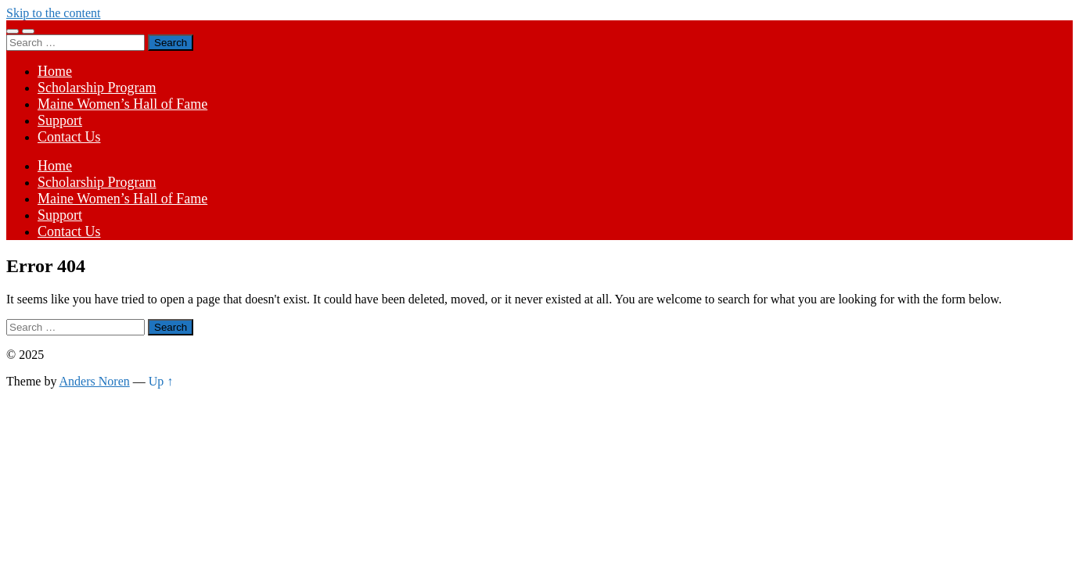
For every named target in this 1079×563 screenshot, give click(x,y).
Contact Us (69, 137)
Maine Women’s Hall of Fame (122, 104)
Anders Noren (94, 381)
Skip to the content (53, 13)
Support (60, 120)
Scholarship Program (97, 87)
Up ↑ (161, 381)
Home (55, 71)
